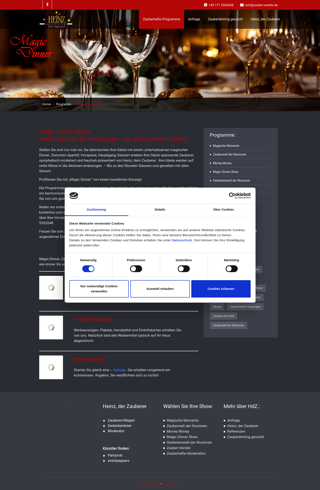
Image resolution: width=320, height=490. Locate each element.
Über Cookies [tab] (223, 209)
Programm (63, 104)
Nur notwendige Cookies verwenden (99, 289)
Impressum (170, 484)
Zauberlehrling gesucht (225, 19)
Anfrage (194, 19)
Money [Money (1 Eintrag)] (217, 306)
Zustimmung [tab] (96, 209)
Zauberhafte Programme (161, 19)
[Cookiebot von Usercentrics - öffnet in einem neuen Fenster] (232, 195)
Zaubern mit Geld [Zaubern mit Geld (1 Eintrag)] (223, 316)
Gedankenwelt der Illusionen (231, 180)
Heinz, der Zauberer (265, 19)
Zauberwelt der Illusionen (229, 154)
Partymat (115, 455)
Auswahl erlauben (159, 289)
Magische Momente (226, 145)
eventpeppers (118, 460)
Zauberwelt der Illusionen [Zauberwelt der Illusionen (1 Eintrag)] (228, 325)
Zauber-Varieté (178, 448)
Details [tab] (160, 209)
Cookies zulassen (221, 289)
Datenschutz (182, 240)
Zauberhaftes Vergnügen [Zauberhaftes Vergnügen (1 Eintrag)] (245, 306)
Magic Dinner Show (226, 172)
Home (46, 104)
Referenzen (236, 431)
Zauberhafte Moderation (186, 453)
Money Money (222, 163)
